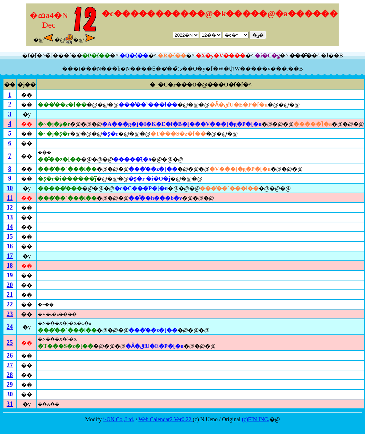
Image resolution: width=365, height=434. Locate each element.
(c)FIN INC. (255, 419)
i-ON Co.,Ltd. (118, 419)
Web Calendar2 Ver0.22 (165, 419)
